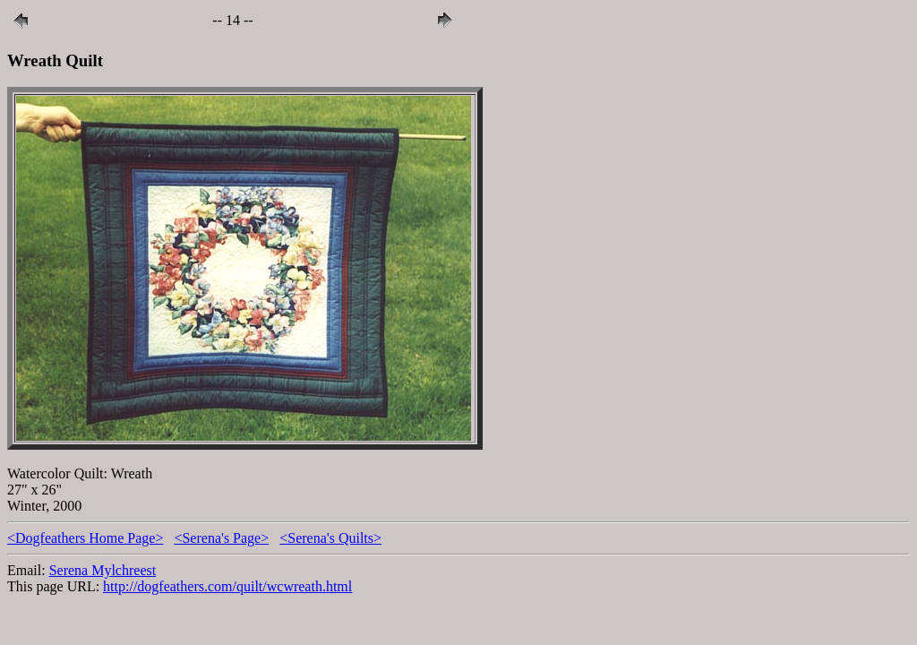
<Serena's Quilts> (330, 538)
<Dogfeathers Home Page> (85, 538)
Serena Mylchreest (103, 570)
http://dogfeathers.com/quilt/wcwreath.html (227, 586)
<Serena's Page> (221, 538)
